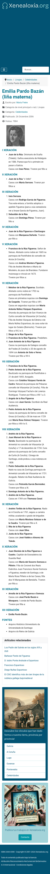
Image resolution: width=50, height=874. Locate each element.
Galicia (10, 746)
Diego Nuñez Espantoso (15, 670)
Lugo (9, 758)
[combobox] (35, 70)
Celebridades (21, 112)
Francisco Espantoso (14, 665)
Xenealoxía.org (42, 852)
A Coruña (11, 752)
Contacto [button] (25, 837)
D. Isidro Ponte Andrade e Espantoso (21, 660)
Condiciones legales (24, 865)
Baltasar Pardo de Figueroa (17, 656)
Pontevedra (12, 769)
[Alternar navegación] (4, 70)
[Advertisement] (25, 37)
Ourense (10, 763)
